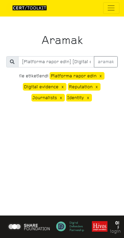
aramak (106, 61)
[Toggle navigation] (111, 8)
